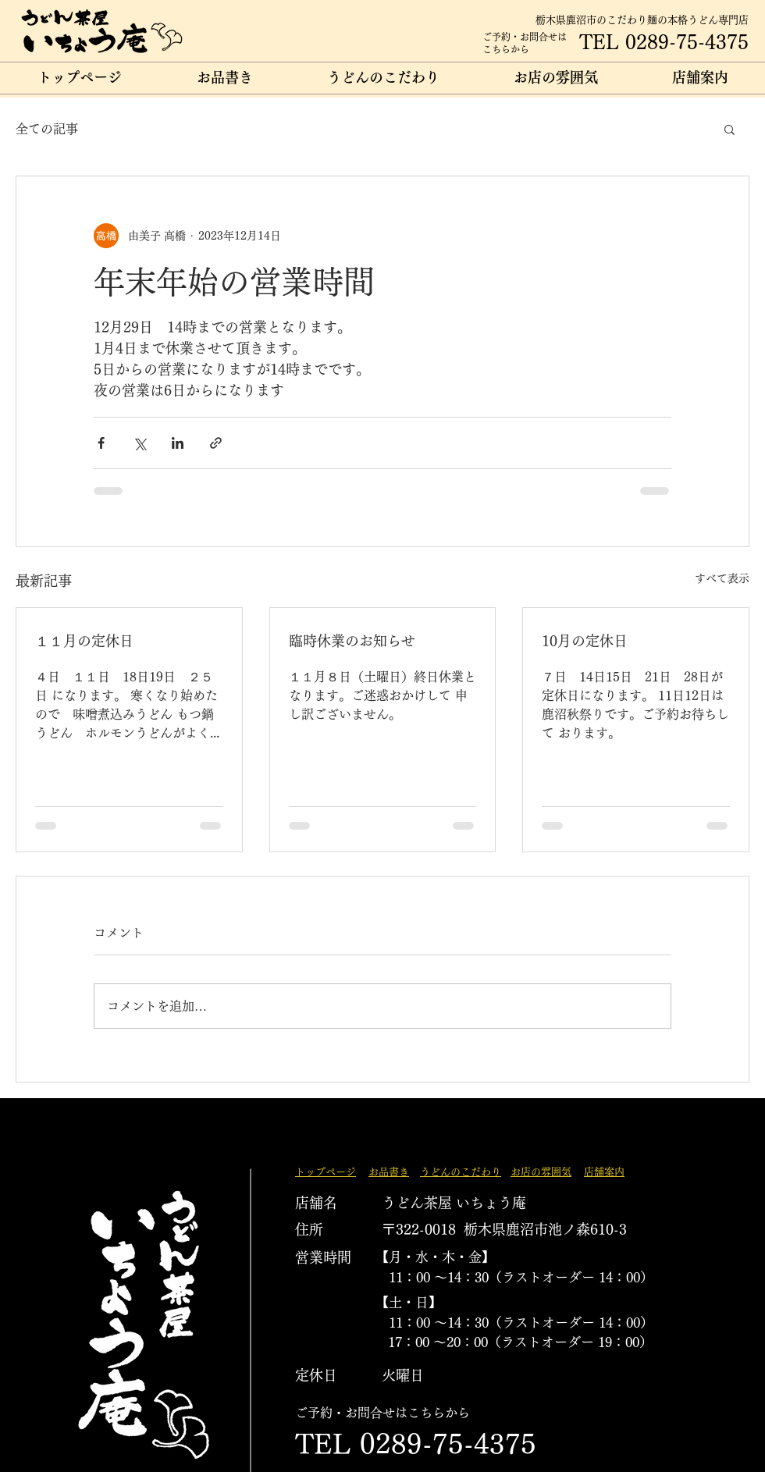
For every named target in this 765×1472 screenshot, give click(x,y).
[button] (729, 129)
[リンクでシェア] (215, 443)
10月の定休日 (585, 641)
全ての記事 (47, 129)
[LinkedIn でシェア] (177, 443)
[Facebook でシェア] (101, 443)
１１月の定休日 (84, 641)
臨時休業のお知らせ (352, 641)
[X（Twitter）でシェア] (139, 443)
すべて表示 (722, 578)
